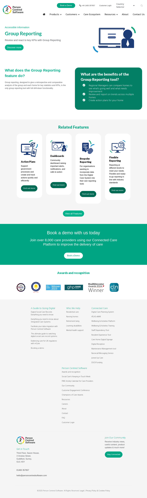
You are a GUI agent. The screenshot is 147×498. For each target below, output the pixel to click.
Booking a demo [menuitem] (37, 348)
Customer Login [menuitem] (68, 422)
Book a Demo (66, 5)
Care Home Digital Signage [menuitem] (102, 339)
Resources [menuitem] (110, 14)
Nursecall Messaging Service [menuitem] (102, 353)
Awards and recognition (73, 273)
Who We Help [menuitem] (73, 308)
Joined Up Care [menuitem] (97, 358)
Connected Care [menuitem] (99, 308)
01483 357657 (23, 470)
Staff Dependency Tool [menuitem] (100, 330)
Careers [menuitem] (65, 404)
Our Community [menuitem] (68, 385)
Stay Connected (113, 454)
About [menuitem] (125, 14)
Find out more (29, 188)
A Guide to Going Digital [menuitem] (43, 308)
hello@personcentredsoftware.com (32, 475)
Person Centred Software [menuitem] (74, 368)
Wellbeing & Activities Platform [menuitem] (103, 321)
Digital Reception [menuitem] (98, 344)
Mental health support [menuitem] (75, 330)
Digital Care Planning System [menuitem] (102, 312)
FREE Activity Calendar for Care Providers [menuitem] (77, 381)
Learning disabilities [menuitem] (74, 326)
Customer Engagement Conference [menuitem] (76, 390)
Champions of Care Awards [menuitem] (72, 395)
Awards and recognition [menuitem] (71, 372)
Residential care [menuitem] (72, 312)
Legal (82, 490)
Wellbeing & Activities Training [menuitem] (103, 326)
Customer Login (105, 5)
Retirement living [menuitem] (72, 321)
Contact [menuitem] (65, 413)
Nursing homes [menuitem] (72, 316)
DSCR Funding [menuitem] (96, 362)
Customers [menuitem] (71, 14)
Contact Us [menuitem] (139, 14)
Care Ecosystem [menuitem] (92, 14)
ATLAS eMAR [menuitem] (96, 316)
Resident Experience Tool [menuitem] (101, 335)
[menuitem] (44, 14)
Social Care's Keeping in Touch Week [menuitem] (76, 376)
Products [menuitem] (54, 14)
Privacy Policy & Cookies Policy (98, 490)
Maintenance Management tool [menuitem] (103, 348)
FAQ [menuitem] (63, 418)
